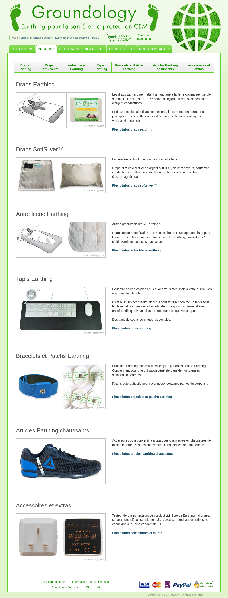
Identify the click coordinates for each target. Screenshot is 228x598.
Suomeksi (84, 37)
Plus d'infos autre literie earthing (136, 250)
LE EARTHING (22, 49)
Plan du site (94, 587)
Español (60, 37)
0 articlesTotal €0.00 (144, 37)
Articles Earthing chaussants (165, 67)
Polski (95, 37)
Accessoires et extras (199, 67)
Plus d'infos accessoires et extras (137, 533)
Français (36, 37)
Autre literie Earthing (76, 67)
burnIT (201, 595)
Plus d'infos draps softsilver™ (134, 185)
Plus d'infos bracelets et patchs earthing (142, 397)
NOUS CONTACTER (154, 49)
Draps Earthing (24, 67)
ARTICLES (116, 49)
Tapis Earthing (100, 67)
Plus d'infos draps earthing (132, 129)
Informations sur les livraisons (91, 581)
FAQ (132, 49)
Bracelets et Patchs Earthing (129, 67)
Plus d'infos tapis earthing (131, 328)
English (24, 37)
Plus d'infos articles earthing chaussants (142, 453)
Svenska (72, 37)
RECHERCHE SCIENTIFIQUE (82, 49)
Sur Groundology (54, 581)
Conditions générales (65, 587)
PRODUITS (46, 49)
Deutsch (48, 37)
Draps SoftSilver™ (49, 67)
